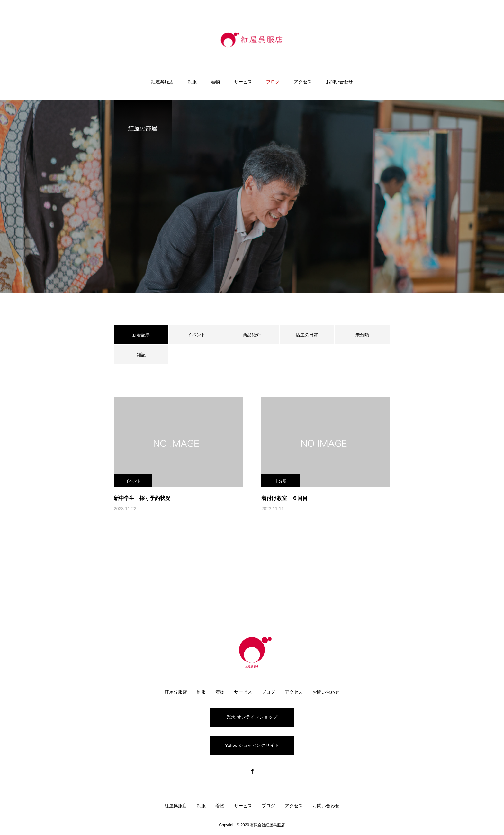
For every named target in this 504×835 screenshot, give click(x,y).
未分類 (362, 334)
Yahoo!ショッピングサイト (252, 745)
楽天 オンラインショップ (252, 716)
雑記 (141, 354)
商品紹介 (252, 334)
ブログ (273, 81)
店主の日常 (307, 334)
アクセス (303, 81)
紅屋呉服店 (162, 81)
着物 (215, 81)
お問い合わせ (339, 81)
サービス (243, 81)
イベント (196, 334)
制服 (192, 81)
